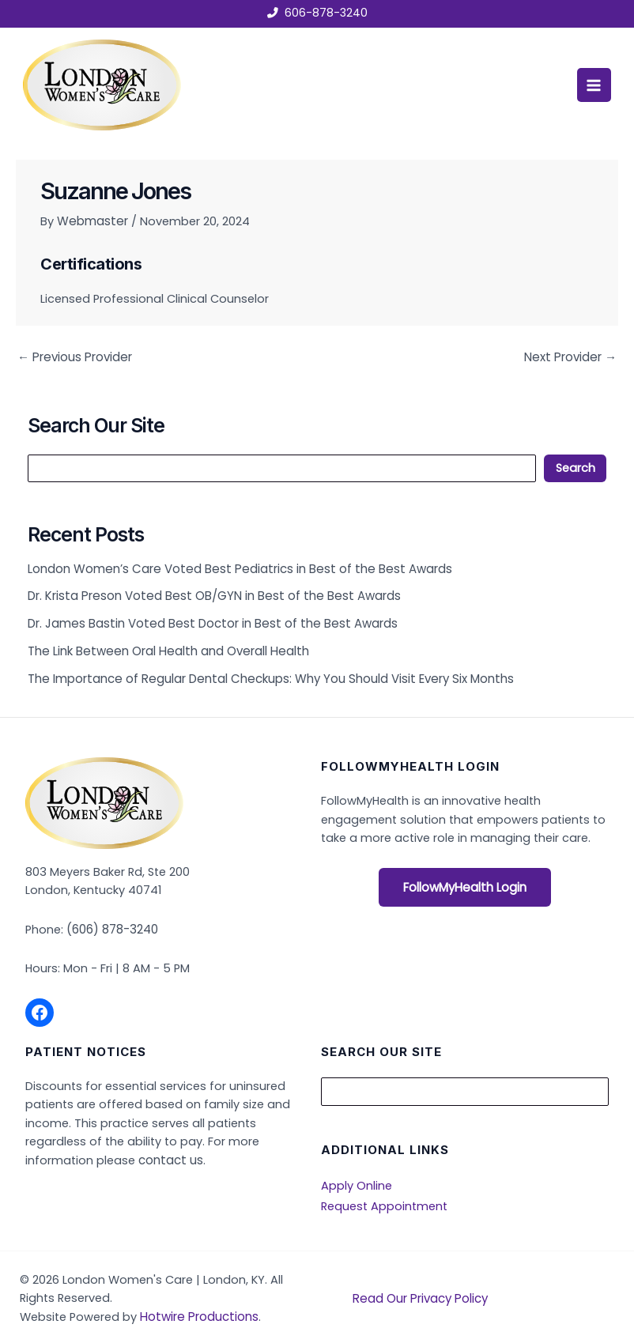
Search (575, 466)
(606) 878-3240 (112, 923)
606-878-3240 (325, 13)
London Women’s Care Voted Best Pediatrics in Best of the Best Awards (233, 567)
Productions (220, 1308)
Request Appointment (384, 1197)
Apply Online (356, 1178)
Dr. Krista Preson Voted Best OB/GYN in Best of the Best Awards (209, 594)
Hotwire (163, 1308)
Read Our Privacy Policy (419, 1289)
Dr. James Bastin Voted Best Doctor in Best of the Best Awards (207, 620)
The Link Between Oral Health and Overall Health (164, 647)
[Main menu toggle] (592, 84)
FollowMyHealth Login (465, 882)
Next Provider (572, 356)
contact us (168, 1153)
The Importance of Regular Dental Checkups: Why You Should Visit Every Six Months (265, 673)
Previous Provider (73, 356)
